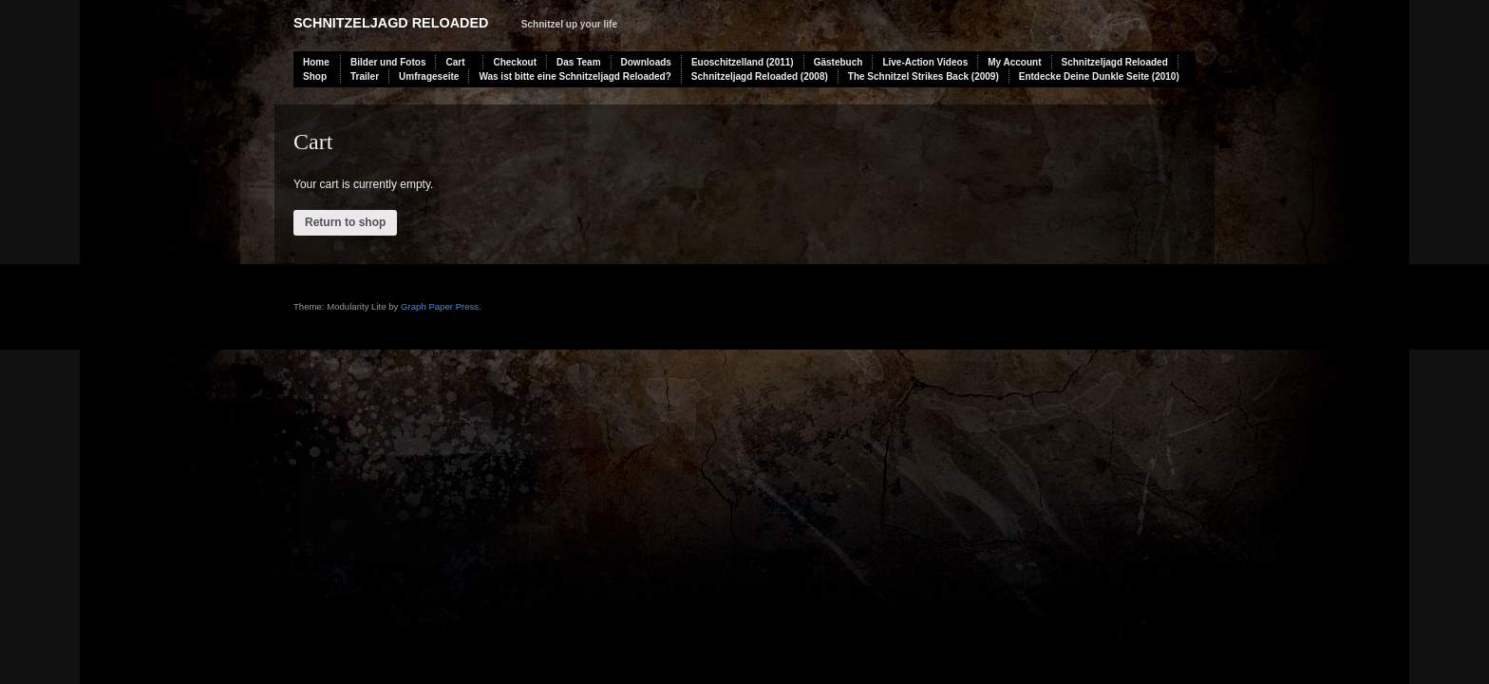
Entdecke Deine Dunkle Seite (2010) (1099, 76)
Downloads (646, 62)
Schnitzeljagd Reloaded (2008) (759, 76)
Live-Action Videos (925, 62)
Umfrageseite (429, 76)
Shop (315, 76)
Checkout (515, 62)
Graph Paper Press (440, 306)
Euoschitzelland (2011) (742, 62)
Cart (454, 62)
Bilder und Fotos (387, 62)
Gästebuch (838, 62)
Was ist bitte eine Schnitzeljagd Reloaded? (574, 76)
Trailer (364, 76)
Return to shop (345, 222)
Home (316, 62)
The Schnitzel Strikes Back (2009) (923, 76)
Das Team (578, 62)
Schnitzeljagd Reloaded (390, 22)
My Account (1014, 62)
